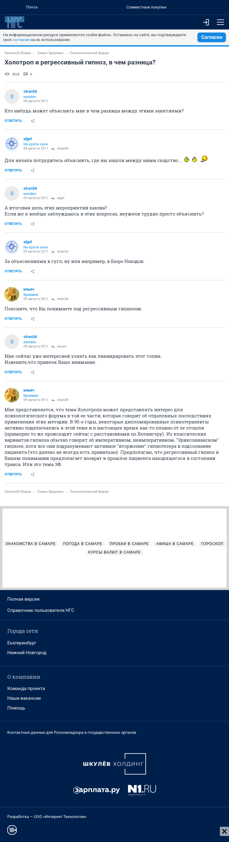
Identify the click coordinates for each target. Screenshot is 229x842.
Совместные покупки (146, 7)
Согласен (211, 37)
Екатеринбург (21, 643)
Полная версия (23, 599)
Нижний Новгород (27, 652)
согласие (21, 39)
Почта (31, 7)
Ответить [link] (13, 121)
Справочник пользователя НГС (40, 610)
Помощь (16, 708)
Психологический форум (89, 53)
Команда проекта (26, 688)
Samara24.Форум (18, 53)
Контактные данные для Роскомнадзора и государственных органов (71, 732)
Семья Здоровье (50, 53)
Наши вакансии (24, 698)
